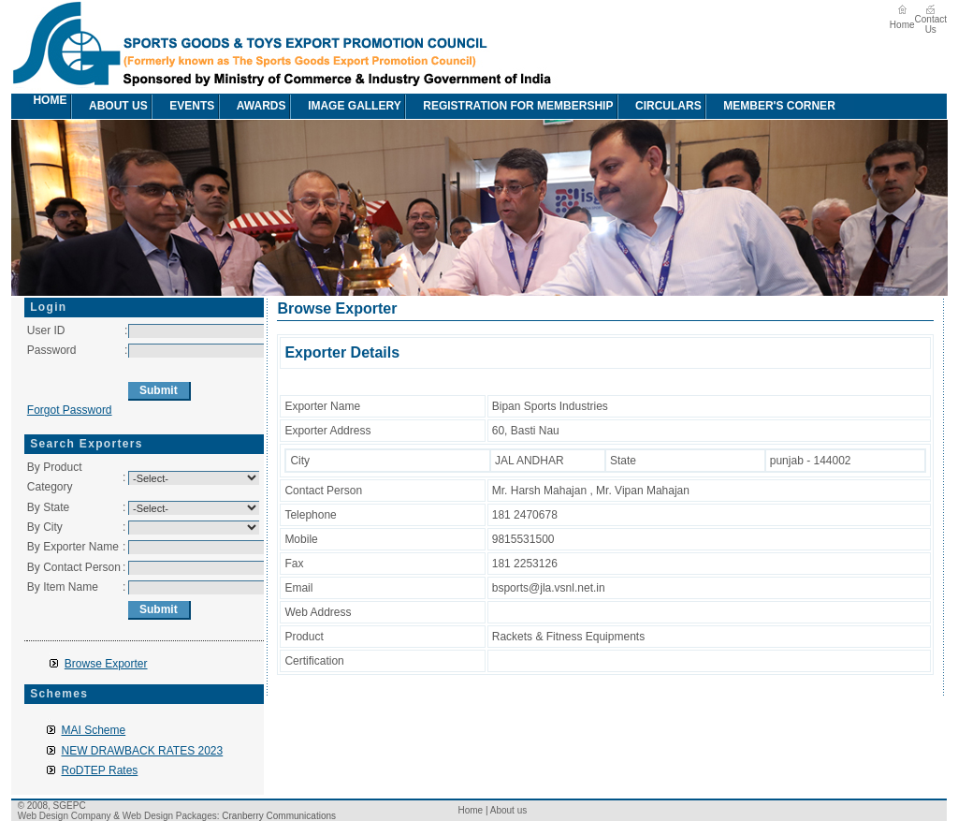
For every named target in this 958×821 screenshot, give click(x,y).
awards (252, 106)
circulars (659, 106)
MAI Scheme (94, 730)
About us (109, 106)
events (182, 106)
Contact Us (931, 24)
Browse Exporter (106, 663)
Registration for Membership (508, 106)
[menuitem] (21, 106)
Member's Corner (769, 106)
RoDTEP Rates (100, 770)
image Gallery (345, 106)
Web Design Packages (170, 816)
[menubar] (434, 106)
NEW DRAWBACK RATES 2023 (143, 750)
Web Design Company (64, 816)
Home (902, 25)
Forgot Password (69, 410)
